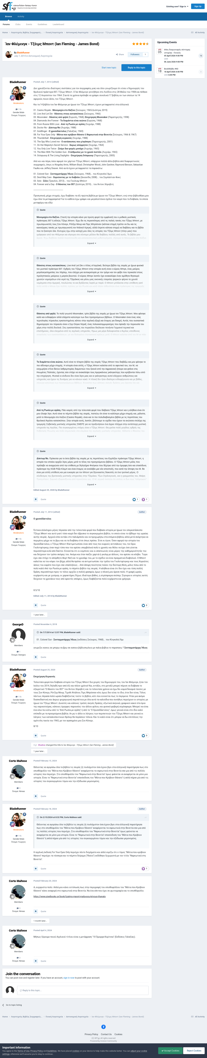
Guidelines (42, 24)
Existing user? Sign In (177, 6)
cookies (75, 1051)
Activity (20, 16)
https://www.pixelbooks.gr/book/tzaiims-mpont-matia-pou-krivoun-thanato (70, 896)
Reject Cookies (193, 1050)
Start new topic (109, 67)
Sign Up (197, 6)
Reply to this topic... (31, 990)
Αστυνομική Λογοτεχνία (40, 56)
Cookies (118, 1034)
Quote (43, 499)
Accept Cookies (170, 1050)
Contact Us (106, 1034)
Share (120, 54)
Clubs (17, 24)
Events (29, 24)
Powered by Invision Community (103, 1041)
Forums (6, 24)
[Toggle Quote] (38, 210)
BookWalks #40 (171, 69)
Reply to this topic (136, 67)
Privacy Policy (91, 1034)
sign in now (69, 978)
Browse (8, 18)
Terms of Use (23, 1051)
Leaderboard (58, 24)
